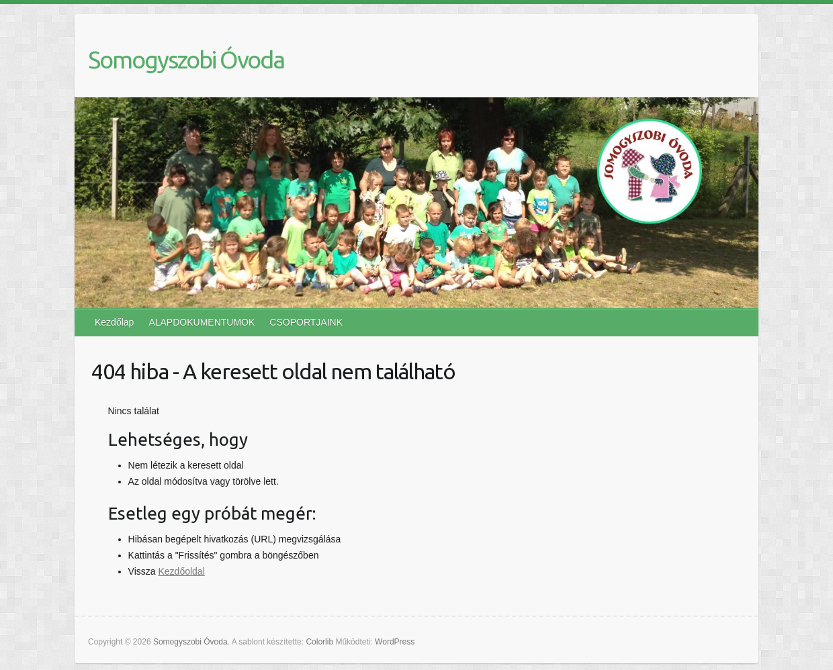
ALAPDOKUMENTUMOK (201, 322)
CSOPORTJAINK (306, 322)
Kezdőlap (114, 322)
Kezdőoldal (181, 571)
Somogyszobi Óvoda (186, 59)
